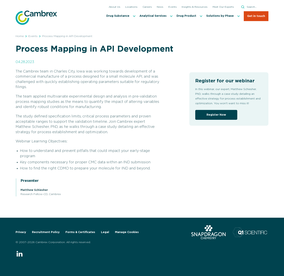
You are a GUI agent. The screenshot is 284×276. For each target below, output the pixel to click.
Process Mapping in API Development (67, 36)
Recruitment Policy (46, 232)
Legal (105, 232)
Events (32, 36)
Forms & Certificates (80, 232)
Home (20, 36)
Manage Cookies (127, 232)
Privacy (21, 232)
